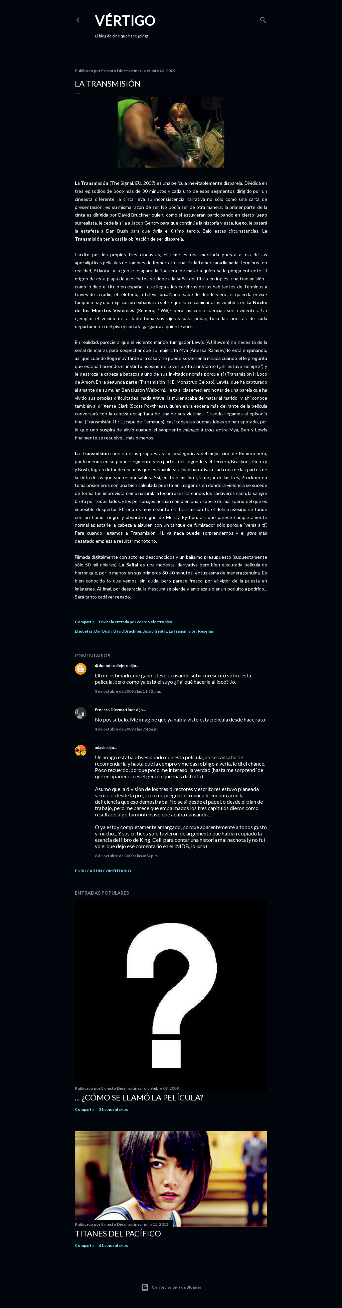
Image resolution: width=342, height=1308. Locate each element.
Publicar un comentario (103, 870)
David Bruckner (127, 631)
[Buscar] (263, 18)
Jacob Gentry (155, 631)
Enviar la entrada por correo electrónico (135, 621)
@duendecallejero (112, 665)
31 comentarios (113, 1109)
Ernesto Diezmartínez (115, 709)
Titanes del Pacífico (118, 1233)
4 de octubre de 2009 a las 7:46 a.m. (126, 729)
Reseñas (206, 631)
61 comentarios (113, 1245)
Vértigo (125, 20)
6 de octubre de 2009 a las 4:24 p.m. (127, 855)
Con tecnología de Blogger (171, 1287)
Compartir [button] (84, 621)
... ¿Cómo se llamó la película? (139, 1097)
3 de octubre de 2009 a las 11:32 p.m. (128, 691)
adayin (101, 747)
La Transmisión (182, 631)
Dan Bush (103, 631)
